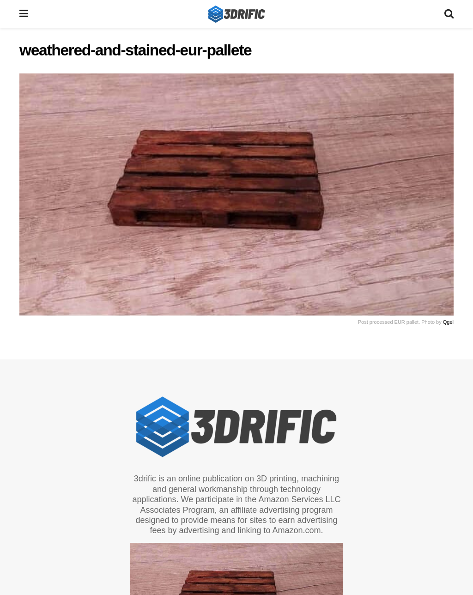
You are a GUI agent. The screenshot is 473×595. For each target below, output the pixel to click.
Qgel (448, 322)
